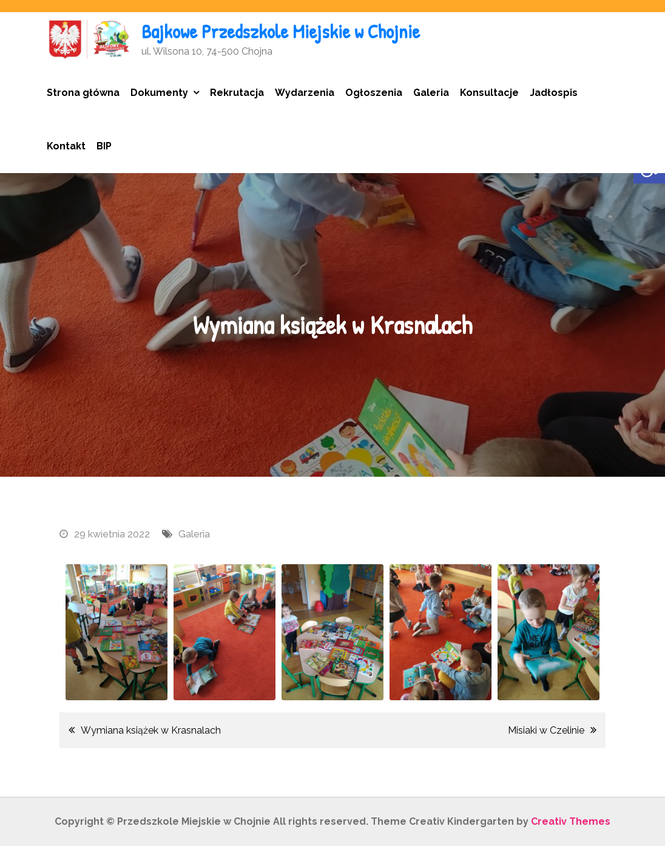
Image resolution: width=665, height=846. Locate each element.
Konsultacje (489, 92)
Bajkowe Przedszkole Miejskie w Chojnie (280, 31)
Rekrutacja (237, 92)
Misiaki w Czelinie (546, 730)
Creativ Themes (570, 821)
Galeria (431, 92)
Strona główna (83, 92)
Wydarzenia (304, 92)
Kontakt (66, 146)
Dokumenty (159, 92)
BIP (104, 146)
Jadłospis (554, 92)
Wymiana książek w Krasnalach (151, 730)
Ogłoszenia (373, 92)
